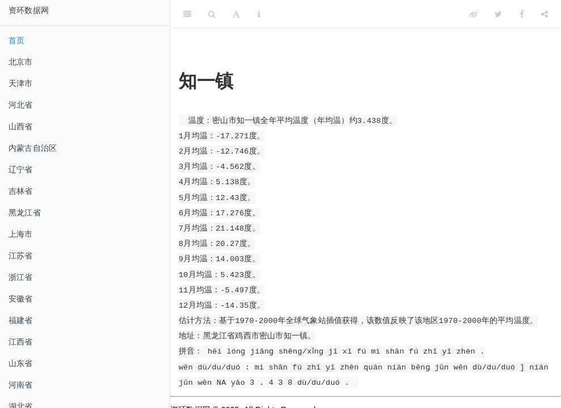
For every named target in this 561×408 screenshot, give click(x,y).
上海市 (21, 234)
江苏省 (21, 255)
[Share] (544, 14)
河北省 (21, 104)
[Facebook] (522, 14)
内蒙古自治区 (33, 147)
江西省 (21, 341)
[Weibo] (473, 14)
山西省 (21, 126)
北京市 (21, 61)
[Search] (212, 14)
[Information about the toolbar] (259, 14)
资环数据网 (29, 10)
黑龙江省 (25, 212)
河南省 (21, 384)
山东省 (21, 363)
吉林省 (21, 191)
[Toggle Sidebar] (187, 14)
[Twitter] (498, 14)
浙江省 (21, 277)
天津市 (21, 83)
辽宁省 (21, 169)
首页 (16, 40)
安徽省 (21, 298)
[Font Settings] (236, 14)
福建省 (21, 320)
